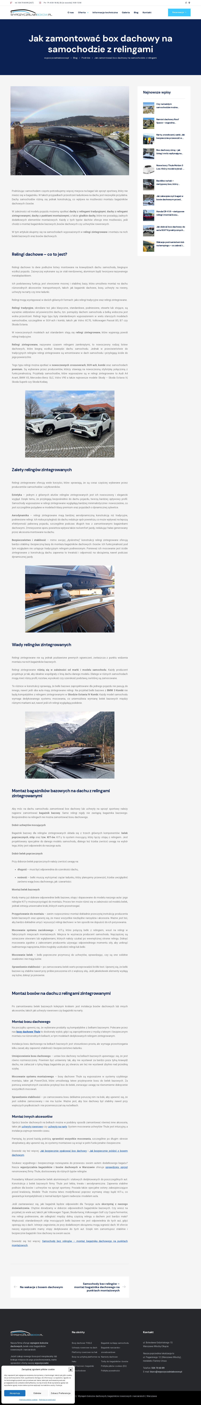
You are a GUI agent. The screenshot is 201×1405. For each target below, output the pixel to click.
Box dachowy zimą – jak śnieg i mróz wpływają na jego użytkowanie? (168, 153)
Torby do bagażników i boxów (114, 1361)
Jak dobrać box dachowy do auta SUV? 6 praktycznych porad (170, 230)
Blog (136, 12)
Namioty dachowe (109, 1357)
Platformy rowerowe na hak (84, 1352)
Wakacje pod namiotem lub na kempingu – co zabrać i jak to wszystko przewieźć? (170, 245)
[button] (70, 1369)
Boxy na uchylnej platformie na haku (86, 1359)
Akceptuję (15, 1393)
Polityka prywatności (47, 1400)
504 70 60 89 (157, 1368)
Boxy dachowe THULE (82, 1343)
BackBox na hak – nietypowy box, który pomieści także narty (167, 184)
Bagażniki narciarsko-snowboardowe (111, 1350)
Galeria (126, 12)
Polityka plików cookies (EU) (114, 1366)
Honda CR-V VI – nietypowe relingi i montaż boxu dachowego (170, 215)
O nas (71, 12)
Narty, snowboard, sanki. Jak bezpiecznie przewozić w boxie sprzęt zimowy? (170, 138)
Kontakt (147, 12)
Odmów (37, 1393)
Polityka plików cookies (28, 1400)
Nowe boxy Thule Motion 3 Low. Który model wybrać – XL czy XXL (170, 169)
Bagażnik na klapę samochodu (115, 1343)
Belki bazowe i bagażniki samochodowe (83, 1368)
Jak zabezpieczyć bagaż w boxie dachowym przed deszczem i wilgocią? (169, 199)
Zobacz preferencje (60, 1393)
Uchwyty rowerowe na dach (84, 1347)
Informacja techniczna (105, 12)
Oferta (83, 12)
